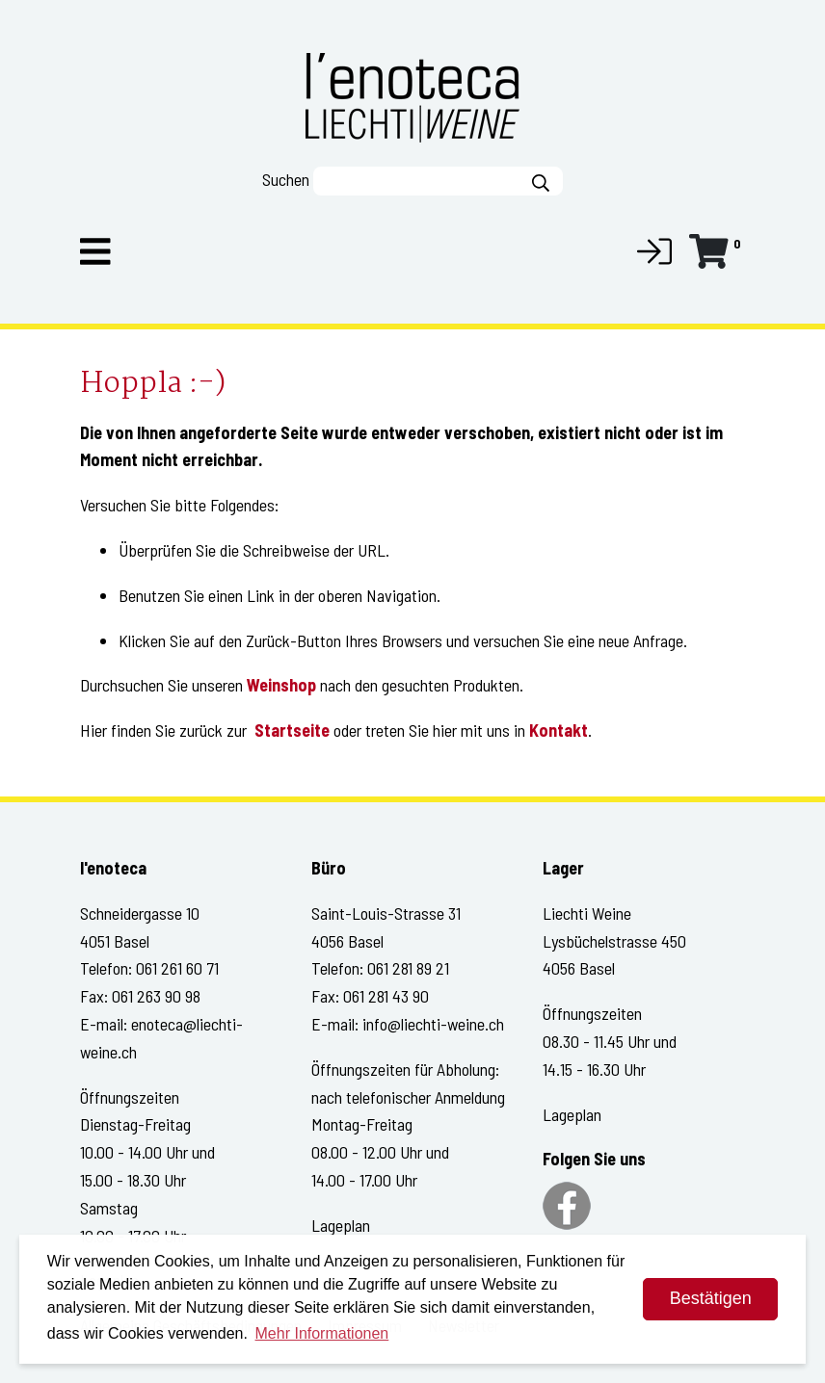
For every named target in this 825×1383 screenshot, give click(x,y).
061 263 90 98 (156, 995)
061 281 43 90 (386, 995)
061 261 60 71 (177, 968)
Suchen (285, 179)
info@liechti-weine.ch (433, 1023)
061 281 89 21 (408, 968)
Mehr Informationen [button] (322, 1333)
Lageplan (340, 1225)
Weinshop (281, 684)
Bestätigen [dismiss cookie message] (711, 1298)
